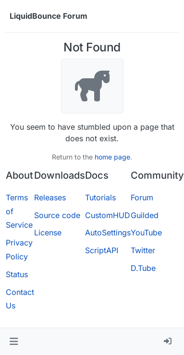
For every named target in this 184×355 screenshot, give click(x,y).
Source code (57, 215)
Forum (142, 197)
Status (17, 274)
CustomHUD (107, 215)
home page (112, 157)
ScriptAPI (101, 250)
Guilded (145, 215)
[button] (14, 341)
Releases (50, 197)
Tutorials (100, 197)
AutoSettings (108, 232)
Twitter (143, 250)
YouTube (146, 232)
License (47, 232)
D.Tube (143, 268)
